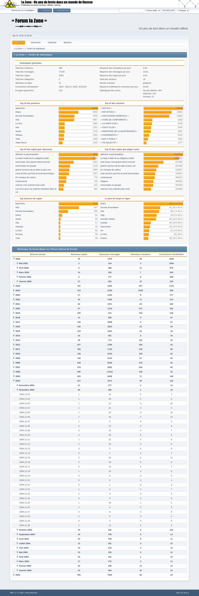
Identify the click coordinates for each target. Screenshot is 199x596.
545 (60, 68)
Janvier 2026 (25, 281)
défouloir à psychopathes (27, 154)
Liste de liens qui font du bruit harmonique (35, 173)
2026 (18, 259)
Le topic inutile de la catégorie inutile (32, 158)
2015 (18, 331)
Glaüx (18, 112)
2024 (18, 290)
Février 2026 (25, 277)
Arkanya (19, 226)
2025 (18, 286)
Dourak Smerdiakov (25, 116)
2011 (18, 349)
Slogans (104, 181)
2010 (18, 354)
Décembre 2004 (26, 385)
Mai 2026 (23, 263)
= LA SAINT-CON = (109, 123)
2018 (18, 317)
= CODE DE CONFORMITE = (114, 120)
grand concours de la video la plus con (33, 170)
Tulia (18, 139)
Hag (102, 215)
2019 (18, 313)
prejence (147, 83)
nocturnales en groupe (26, 166)
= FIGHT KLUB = (108, 127)
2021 (18, 304)
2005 (18, 376)
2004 (18, 381)
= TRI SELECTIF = (109, 142)
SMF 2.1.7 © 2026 (17, 593)
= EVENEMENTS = (109, 135)
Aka (17, 127)
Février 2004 (25, 566)
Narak (18, 131)
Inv (101, 230)
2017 (18, 322)
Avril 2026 (24, 268)
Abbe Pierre (21, 142)
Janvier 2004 (25, 570)
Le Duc (19, 123)
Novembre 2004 (26, 390)
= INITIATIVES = (108, 112)
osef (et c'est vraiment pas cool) (30, 185)
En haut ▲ (185, 593)
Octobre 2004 (25, 530)
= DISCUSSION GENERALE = (114, 116)
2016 (18, 326)
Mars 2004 (24, 561)
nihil (17, 120)
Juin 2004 (23, 548)
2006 (18, 372)
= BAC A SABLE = (108, 139)
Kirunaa (19, 234)
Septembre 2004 (27, 534)
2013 (18, 340)
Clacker (103, 223)
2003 (18, 575)
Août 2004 (24, 539)
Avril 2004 (24, 557)
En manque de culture (26, 177)
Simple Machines (31, 593)
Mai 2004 (23, 552)
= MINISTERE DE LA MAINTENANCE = (118, 131)
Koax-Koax (105, 226)
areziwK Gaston (107, 219)
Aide (178, 593)
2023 (18, 295)
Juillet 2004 (24, 543)
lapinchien (20, 108)
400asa (19, 135)
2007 (18, 367)
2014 (18, 335)
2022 (18, 299)
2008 (18, 363)
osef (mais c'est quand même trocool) (33, 162)
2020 (18, 308)
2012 (18, 344)
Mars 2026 (24, 272)
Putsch (103, 238)
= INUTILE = (106, 108)
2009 (18, 358)
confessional (21, 181)
